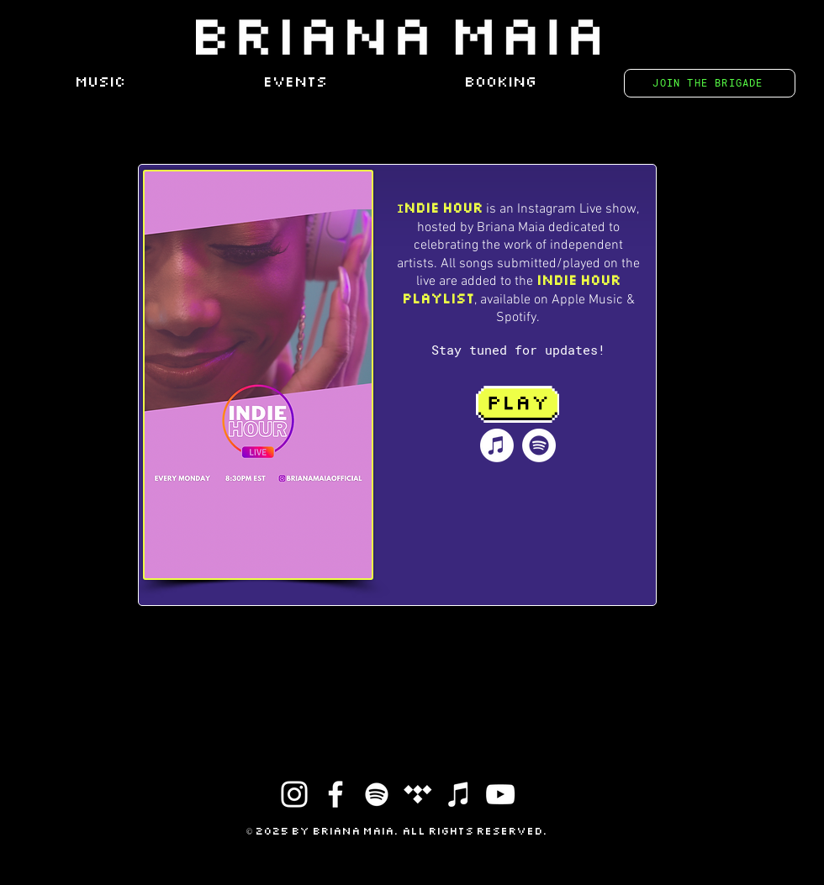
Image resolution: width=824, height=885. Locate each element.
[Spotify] (539, 445)
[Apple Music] (497, 445)
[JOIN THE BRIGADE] (709, 83)
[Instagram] (294, 794)
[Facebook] (335, 794)
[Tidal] (418, 794)
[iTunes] (459, 794)
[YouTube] (500, 794)
